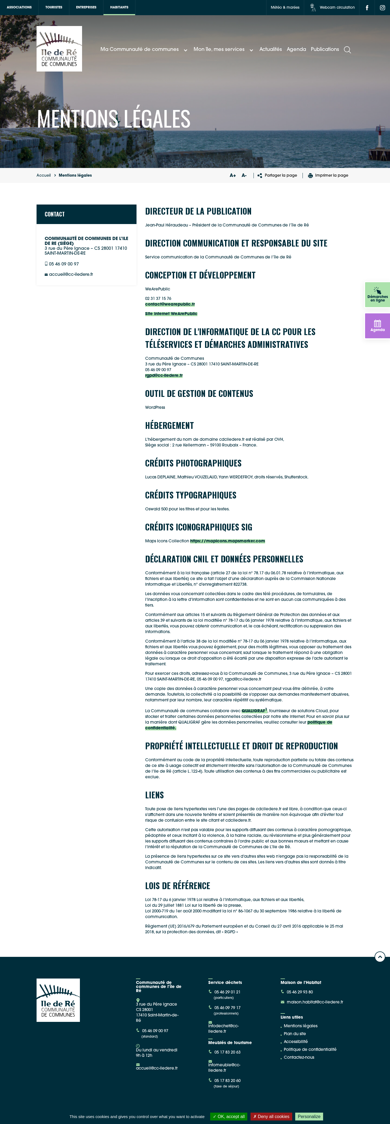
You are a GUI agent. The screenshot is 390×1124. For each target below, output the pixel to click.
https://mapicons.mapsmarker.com (227, 541)
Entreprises (86, 7)
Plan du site (295, 1034)
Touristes (54, 7)
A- (244, 175)
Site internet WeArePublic (171, 314)
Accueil (44, 176)
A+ (233, 175)
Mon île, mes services (224, 50)
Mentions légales (300, 1026)
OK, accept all (229, 1116)
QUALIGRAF (254, 711)
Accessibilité (296, 1042)
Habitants (119, 7)
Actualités (270, 49)
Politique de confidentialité (310, 1050)
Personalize (309, 1116)
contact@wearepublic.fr (170, 305)
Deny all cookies (271, 1116)
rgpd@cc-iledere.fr (164, 376)
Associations (19, 7)
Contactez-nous (299, 1058)
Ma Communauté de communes (144, 50)
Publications (325, 49)
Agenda (296, 49)
